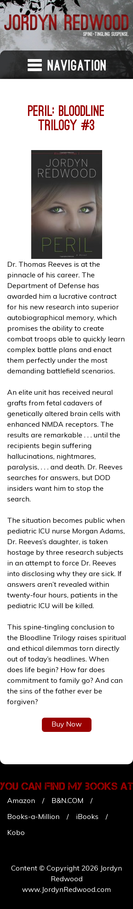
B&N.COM (67, 800)
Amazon (21, 800)
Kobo (16, 832)
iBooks (87, 816)
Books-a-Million (33, 816)
